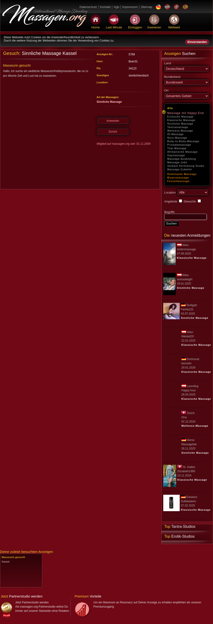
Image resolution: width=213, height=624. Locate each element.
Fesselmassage (178, 181)
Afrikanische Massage (182, 151)
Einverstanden (197, 42)
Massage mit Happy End (185, 113)
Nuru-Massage (177, 137)
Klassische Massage (181, 120)
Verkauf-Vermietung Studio (185, 165)
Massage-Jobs (177, 162)
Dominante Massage (182, 174)
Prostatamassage (179, 144)
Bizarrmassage (178, 177)
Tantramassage (177, 127)
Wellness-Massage (180, 130)
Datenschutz (88, 7)
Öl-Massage (175, 134)
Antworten (112, 120)
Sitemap (146, 7)
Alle (170, 108)
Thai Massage (176, 148)
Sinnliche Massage (180, 123)
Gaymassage (176, 155)
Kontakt (105, 7)
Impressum (130, 7)
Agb (116, 7)
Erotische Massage (180, 116)
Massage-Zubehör (179, 169)
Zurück (112, 131)
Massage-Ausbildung (181, 158)
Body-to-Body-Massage (183, 141)
